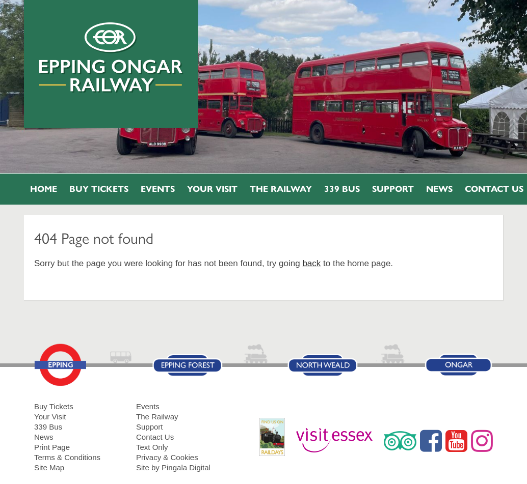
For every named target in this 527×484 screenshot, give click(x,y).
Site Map (49, 467)
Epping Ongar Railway (111, 57)
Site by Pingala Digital (173, 467)
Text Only (152, 447)
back (311, 263)
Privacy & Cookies (167, 457)
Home (43, 189)
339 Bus (342, 189)
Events (158, 189)
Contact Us (155, 437)
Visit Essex (338, 440)
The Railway (281, 189)
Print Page (52, 447)
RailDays (276, 442)
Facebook (431, 440)
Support (393, 189)
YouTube (456, 440)
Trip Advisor (400, 440)
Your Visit (212, 189)
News (439, 189)
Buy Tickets (98, 189)
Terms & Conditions (67, 457)
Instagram (482, 440)
